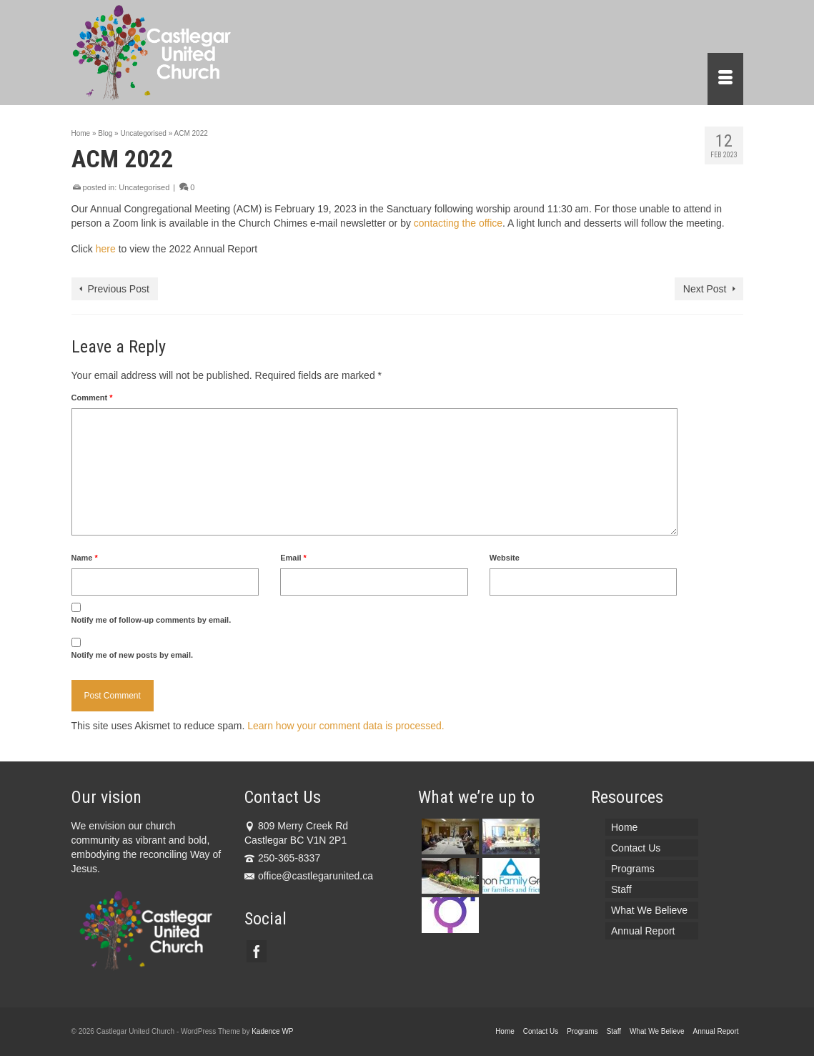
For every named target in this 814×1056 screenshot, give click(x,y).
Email (293, 557)
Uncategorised (144, 187)
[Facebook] (257, 951)
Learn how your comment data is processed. (345, 725)
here (106, 249)
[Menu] (725, 79)
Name (84, 557)
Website (505, 557)
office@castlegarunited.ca (308, 876)
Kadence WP (272, 1031)
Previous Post (118, 289)
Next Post (705, 289)
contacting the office (458, 223)
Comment (92, 397)
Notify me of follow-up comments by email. (151, 620)
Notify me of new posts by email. (132, 655)
